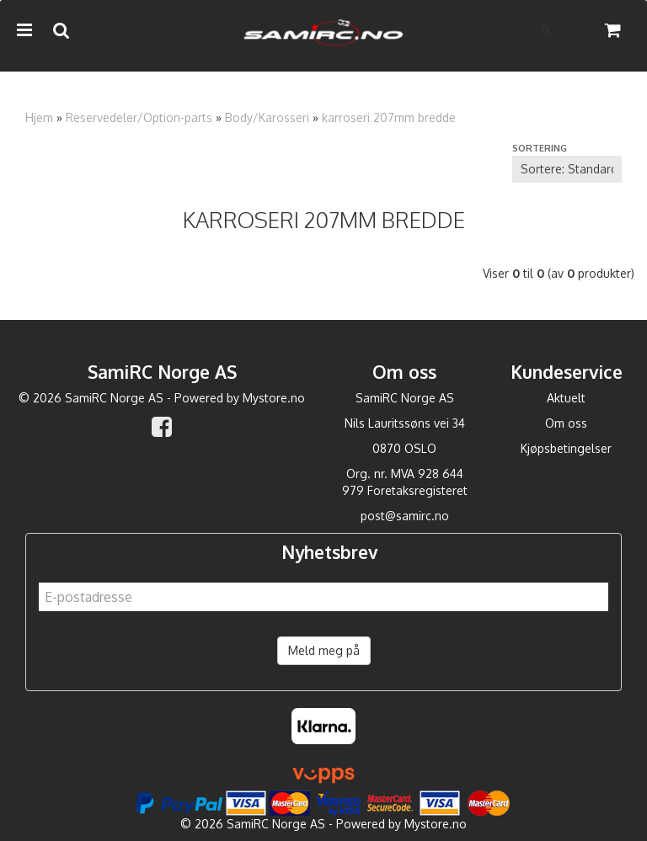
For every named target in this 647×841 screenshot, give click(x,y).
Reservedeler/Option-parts (139, 117)
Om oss (566, 423)
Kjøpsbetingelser (566, 448)
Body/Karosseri (267, 117)
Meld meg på (324, 650)
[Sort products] (567, 169)
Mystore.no (274, 398)
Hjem (39, 117)
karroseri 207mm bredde (389, 117)
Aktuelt (566, 398)
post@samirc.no (405, 515)
